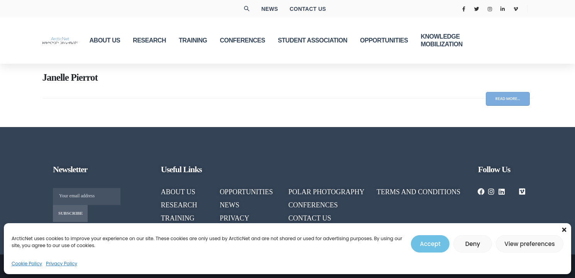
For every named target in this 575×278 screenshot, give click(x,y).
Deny (472, 244)
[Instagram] (489, 8)
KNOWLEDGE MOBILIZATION (441, 40)
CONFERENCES (242, 40)
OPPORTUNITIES (384, 40)
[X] (476, 8)
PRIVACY (234, 218)
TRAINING (193, 40)
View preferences (529, 244)
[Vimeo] (516, 8)
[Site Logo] (60, 40)
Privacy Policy (61, 263)
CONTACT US (309, 218)
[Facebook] (463, 8)
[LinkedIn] (502, 8)
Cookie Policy (27, 263)
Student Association (312, 40)
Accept (430, 244)
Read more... (507, 99)
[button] (564, 228)
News (269, 9)
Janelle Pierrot (70, 77)
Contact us (308, 9)
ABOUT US (105, 40)
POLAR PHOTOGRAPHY (326, 192)
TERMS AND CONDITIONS (418, 192)
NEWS (229, 205)
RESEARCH (149, 40)
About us (178, 192)
